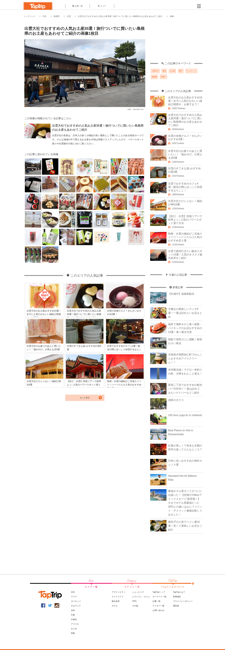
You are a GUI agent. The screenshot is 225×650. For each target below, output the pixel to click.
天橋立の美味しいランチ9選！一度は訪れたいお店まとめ (185, 313)
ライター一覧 (158, 606)
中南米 (74, 619)
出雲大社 (155, 71)
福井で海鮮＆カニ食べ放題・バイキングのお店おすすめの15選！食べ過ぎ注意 (185, 328)
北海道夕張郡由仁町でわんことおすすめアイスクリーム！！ (185, 358)
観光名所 (116, 601)
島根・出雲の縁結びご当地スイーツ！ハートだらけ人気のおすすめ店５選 (185, 237)
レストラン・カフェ (141, 597)
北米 (73, 610)
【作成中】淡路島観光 (181, 293)
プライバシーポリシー (183, 601)
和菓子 (163, 77)
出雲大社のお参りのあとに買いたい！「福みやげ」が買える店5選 (185, 154)
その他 (135, 606)
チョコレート (191, 71)
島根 (164, 71)
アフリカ (75, 624)
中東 (73, 615)
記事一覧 (77, 6)
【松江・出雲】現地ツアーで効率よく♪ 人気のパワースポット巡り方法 (185, 219)
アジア (74, 597)
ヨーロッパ (76, 601)
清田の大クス (176, 400)
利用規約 (177, 597)
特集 (73, 633)
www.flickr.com (138, 109)
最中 (180, 71)
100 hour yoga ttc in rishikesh (185, 415)
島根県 (56, 16)
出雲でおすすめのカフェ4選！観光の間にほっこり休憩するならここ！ (185, 187)
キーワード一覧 (159, 597)
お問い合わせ (158, 610)
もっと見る (85, 398)
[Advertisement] (176, 41)
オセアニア (76, 606)
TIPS (134, 601)
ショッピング (138, 592)
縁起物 (154, 77)
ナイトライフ (118, 597)
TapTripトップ (159, 592)
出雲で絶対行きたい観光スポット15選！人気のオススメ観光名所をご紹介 (185, 254)
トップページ (29, 16)
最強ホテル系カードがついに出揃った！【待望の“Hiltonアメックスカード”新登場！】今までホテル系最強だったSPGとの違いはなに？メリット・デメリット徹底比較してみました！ (185, 503)
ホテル (115, 606)
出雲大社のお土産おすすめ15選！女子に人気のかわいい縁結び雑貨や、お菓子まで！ (185, 101)
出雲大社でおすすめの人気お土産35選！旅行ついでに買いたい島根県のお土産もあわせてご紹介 (120, 16)
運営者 (176, 606)
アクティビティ (118, 592)
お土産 (172, 71)
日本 (44, 16)
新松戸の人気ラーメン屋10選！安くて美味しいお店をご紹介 (185, 525)
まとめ (74, 628)
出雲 (69, 16)
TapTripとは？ (179, 592)
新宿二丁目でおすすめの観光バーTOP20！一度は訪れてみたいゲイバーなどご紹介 (185, 388)
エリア (102, 6)
